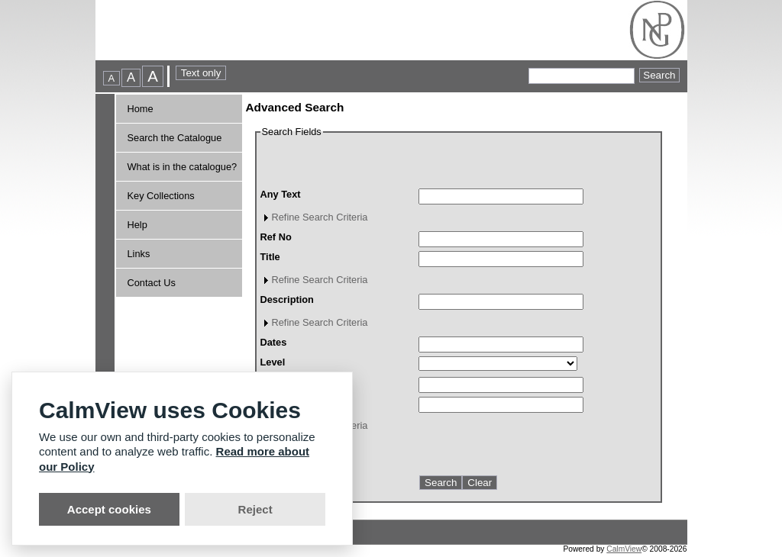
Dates (273, 342)
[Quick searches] (581, 76)
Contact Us (152, 282)
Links (139, 253)
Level (273, 362)
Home (140, 108)
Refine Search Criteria (320, 217)
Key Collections (161, 195)
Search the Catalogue (175, 137)
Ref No (276, 237)
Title (270, 256)
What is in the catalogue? (183, 166)
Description (287, 299)
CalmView (623, 549)
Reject (255, 509)
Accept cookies (109, 509)
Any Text (280, 194)
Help (137, 224)
